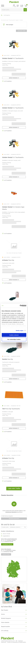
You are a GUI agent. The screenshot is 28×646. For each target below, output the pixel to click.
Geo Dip (7, 359)
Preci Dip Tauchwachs (11, 409)
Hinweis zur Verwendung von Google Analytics (16, 642)
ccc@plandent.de (6, 535)
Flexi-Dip (8, 260)
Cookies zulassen (14, 335)
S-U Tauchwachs (13, 58)
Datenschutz (3, 642)
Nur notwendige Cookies (14, 339)
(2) (14, 378)
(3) (14, 77)
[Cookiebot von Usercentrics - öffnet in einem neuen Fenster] (20, 306)
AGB (16, 640)
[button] (18, 6)
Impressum (20, 640)
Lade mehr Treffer (21, 30)
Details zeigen (19, 330)
